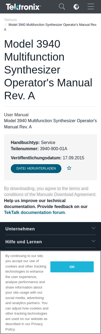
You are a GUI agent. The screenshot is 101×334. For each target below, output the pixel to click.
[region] (50, 292)
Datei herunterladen (36, 168)
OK (72, 267)
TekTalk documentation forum (34, 212)
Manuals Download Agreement (66, 194)
